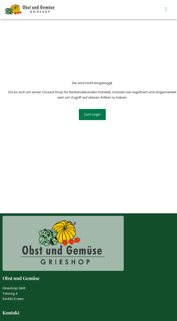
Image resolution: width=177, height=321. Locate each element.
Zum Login (92, 114)
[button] (166, 9)
